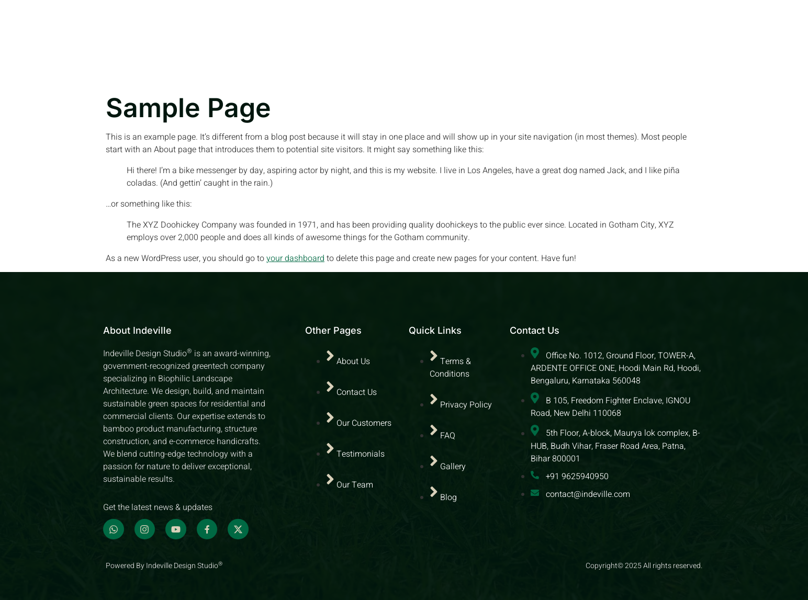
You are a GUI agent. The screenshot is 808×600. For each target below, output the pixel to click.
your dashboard (295, 258)
